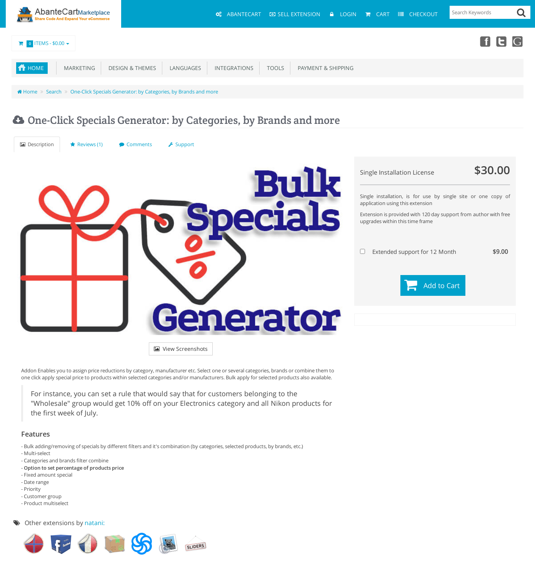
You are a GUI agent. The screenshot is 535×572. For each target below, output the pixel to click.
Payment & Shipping (324, 68)
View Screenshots (181, 348)
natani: (95, 523)
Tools (274, 68)
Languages (184, 68)
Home (36, 68)
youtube (518, 41)
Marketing (78, 68)
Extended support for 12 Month (434, 251)
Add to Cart (441, 285)
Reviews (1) (86, 144)
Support (181, 144)
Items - (43, 43)
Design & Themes (130, 68)
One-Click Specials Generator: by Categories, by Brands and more (144, 91)
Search (54, 91)
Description (37, 144)
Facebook (484, 41)
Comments (135, 144)
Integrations (232, 68)
